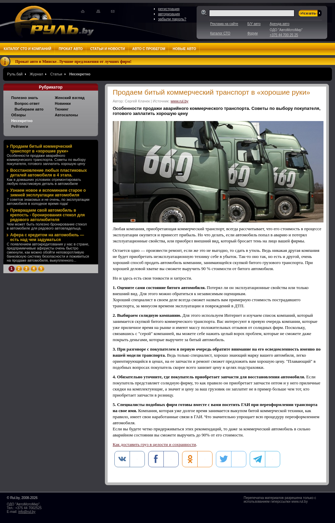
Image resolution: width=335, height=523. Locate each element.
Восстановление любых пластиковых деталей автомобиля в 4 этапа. (48, 172)
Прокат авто (71, 49)
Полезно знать (24, 98)
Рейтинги (19, 126)
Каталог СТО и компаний (27, 49)
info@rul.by (27, 512)
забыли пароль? (172, 19)
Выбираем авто (29, 109)
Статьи (56, 74)
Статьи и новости (107, 49)
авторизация (169, 14)
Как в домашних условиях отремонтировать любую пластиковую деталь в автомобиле (44, 181)
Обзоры (18, 115)
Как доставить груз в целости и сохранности (154, 444)
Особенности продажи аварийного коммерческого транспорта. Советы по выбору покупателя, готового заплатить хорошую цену (46, 159)
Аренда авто (279, 24)
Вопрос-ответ (27, 103)
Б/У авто (254, 24)
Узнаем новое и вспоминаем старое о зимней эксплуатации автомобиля (48, 192)
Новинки (63, 103)
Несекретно (79, 74)
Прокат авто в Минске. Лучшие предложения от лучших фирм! (73, 61)
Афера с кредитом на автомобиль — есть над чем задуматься (47, 237)
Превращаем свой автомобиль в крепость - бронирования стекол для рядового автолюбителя (47, 215)
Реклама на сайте (224, 24)
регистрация (169, 9)
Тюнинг (62, 109)
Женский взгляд (70, 98)
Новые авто (184, 49)
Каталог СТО (220, 33)
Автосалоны (66, 115)
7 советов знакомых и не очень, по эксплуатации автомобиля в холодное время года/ (48, 201)
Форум (252, 33)
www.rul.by (179, 101)
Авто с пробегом (148, 49)
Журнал (36, 74)
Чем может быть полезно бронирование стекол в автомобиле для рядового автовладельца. (47, 226)
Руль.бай (15, 74)
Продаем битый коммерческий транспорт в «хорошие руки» (41, 148)
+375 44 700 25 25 (284, 35)
